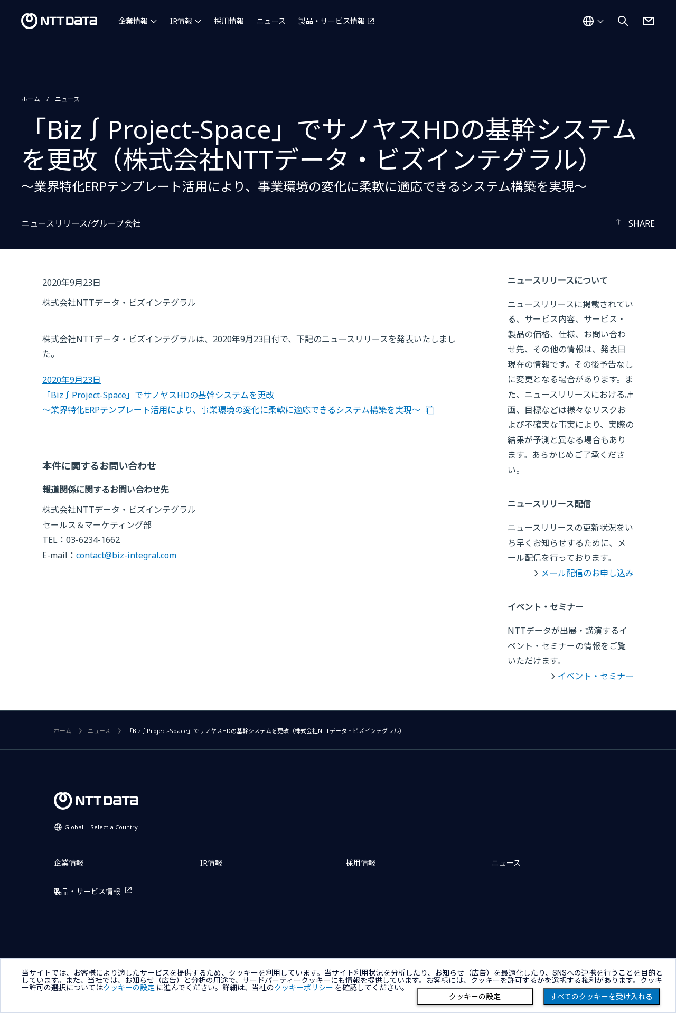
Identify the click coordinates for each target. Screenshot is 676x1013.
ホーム (30, 99)
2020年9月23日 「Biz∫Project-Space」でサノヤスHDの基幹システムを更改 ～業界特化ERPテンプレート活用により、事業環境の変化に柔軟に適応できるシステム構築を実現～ (231, 395)
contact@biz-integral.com (126, 555)
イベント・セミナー (596, 676)
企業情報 (133, 21)
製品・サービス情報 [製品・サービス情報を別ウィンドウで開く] (331, 21)
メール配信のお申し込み (587, 573)
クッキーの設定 (475, 996)
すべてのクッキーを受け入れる (601, 996)
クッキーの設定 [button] (129, 987)
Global (101, 827)
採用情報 (229, 21)
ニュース (271, 21)
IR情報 (181, 21)
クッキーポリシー (303, 987)
